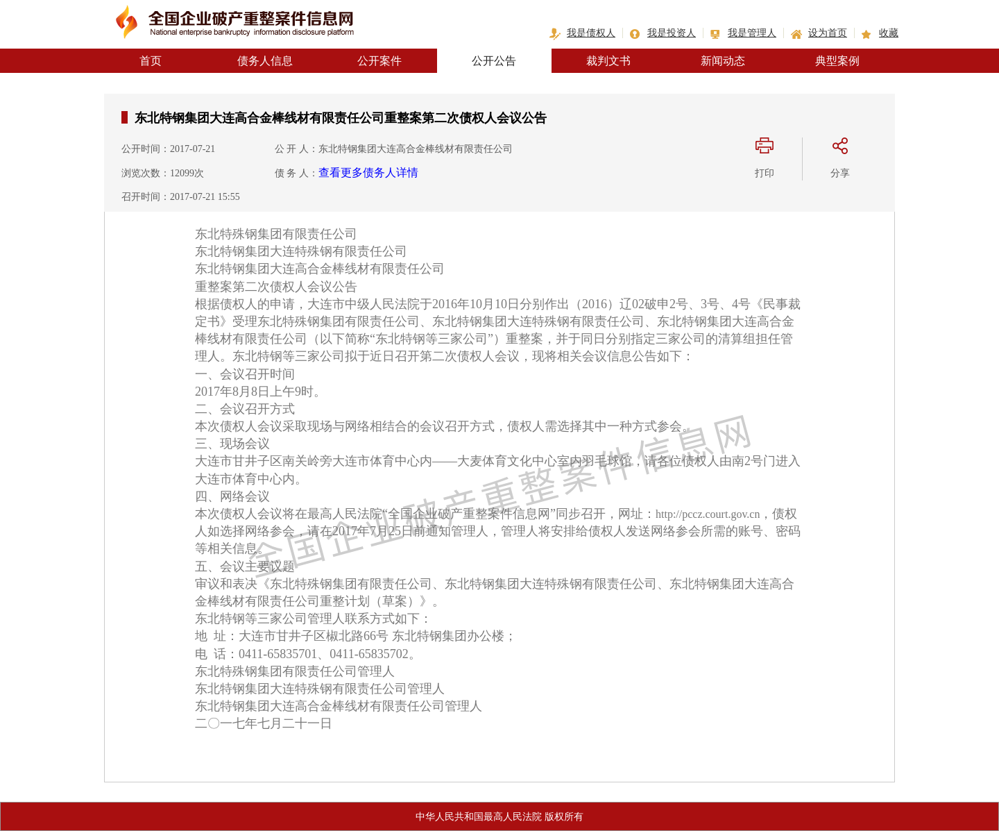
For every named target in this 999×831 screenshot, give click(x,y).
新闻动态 (723, 61)
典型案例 (837, 61)
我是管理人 (752, 33)
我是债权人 (591, 33)
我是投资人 (671, 33)
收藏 (888, 33)
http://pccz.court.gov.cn (708, 514)
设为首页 (827, 33)
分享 (840, 173)
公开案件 (379, 61)
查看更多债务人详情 (368, 172)
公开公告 (494, 61)
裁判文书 (608, 61)
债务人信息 (265, 61)
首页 (150, 61)
